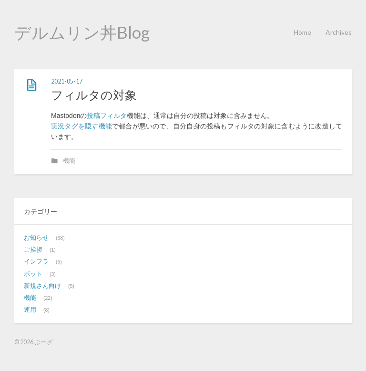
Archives (338, 32)
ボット (33, 274)
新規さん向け (42, 286)
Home (302, 32)
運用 (30, 310)
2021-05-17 (66, 81)
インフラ (36, 261)
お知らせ (36, 237)
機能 (69, 161)
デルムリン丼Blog (82, 32)
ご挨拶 (33, 249)
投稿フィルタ (107, 115)
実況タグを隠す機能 (81, 126)
